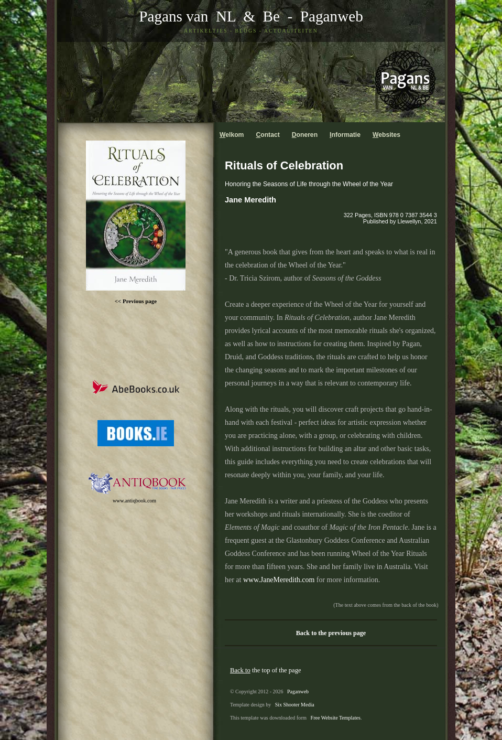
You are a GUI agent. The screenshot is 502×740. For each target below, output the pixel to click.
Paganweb (331, 16)
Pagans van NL (187, 16)
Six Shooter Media (294, 704)
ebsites (386, 134)
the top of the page (265, 670)
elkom (232, 134)
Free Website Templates (336, 718)
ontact (267, 134)
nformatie (345, 134)
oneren (305, 134)
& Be (258, 16)
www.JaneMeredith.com (278, 580)
